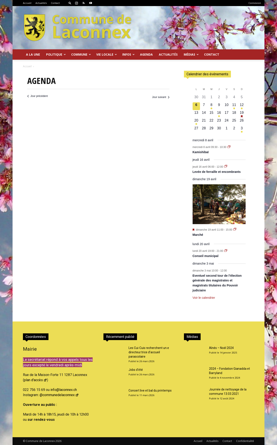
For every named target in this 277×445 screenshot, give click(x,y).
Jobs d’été (136, 369)
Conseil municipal (206, 256)
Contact (55, 3)
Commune (81, 54)
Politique (56, 54)
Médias (191, 54)
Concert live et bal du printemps (150, 390)
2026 (58, 441)
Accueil (27, 3)
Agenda (146, 54)
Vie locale (106, 54)
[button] (70, 3)
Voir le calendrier (204, 297)
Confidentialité (245, 441)
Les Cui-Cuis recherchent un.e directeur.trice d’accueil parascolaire (149, 352)
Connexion (254, 3)
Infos (128, 54)
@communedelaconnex (59, 395)
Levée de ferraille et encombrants (217, 172)
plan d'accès (35, 380)
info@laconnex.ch (63, 390)
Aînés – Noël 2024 (221, 348)
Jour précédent (37, 96)
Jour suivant (160, 97)
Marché (198, 234)
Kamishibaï (201, 152)
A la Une (33, 54)
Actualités (41, 3)
